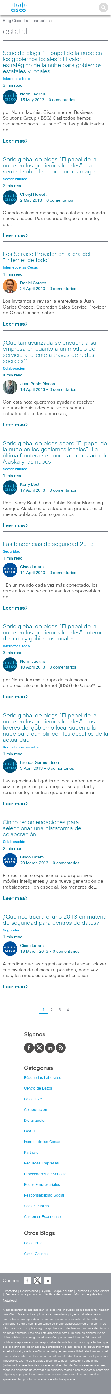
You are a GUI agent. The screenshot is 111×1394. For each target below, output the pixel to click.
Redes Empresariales (42, 1185)
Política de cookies (58, 1294)
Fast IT (29, 1131)
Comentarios (29, 1291)
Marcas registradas (88, 1294)
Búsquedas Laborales (42, 1078)
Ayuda (46, 1291)
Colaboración (35, 1110)
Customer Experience (42, 1217)
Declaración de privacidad (23, 1294)
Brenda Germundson (39, 763)
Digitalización (35, 1120)
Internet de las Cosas (42, 1142)
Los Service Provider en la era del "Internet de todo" (46, 257)
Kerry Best (29, 485)
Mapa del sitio (63, 1291)
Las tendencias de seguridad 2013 (48, 544)
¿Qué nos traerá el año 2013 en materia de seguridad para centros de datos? (54, 920)
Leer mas (15, 141)
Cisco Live (33, 1099)
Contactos (10, 1291)
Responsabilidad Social (44, 1195)
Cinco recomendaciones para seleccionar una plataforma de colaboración (42, 828)
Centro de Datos (38, 1088)
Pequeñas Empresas (41, 1163)
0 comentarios (62, 100)
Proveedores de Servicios (46, 1174)
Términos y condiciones (93, 1291)
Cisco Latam (32, 567)
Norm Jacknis (33, 94)
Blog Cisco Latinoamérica (26, 21)
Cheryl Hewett (33, 195)
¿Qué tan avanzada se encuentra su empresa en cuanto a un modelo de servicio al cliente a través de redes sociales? (49, 352)
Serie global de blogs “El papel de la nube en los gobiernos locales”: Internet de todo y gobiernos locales (54, 633)
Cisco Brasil (34, 1243)
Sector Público (36, 1206)
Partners (31, 1153)
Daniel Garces (33, 283)
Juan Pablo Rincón (37, 384)
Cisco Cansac (36, 1254)
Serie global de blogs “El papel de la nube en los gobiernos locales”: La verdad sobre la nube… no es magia (50, 166)
